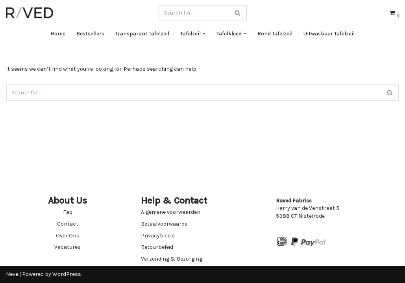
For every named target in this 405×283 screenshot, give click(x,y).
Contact (67, 224)
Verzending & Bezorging (171, 258)
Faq (67, 212)
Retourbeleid (157, 247)
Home (57, 33)
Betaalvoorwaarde (164, 224)
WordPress (66, 274)
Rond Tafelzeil (274, 33)
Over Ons (68, 235)
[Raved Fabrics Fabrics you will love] (29, 12)
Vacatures (67, 247)
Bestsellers (90, 33)
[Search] (194, 12)
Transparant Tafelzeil (142, 33)
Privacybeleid (158, 235)
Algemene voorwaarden (170, 212)
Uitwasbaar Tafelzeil (329, 33)
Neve (12, 274)
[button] (204, 33)
